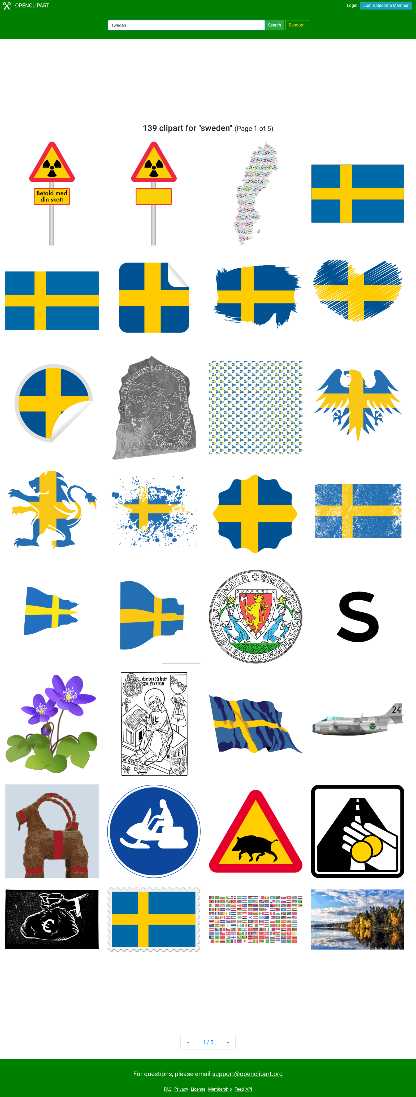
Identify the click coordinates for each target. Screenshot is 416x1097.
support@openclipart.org (247, 1074)
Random (297, 25)
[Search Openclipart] (186, 25)
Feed (239, 1089)
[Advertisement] (208, 83)
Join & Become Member (386, 5)
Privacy (181, 1089)
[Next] (227, 1042)
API (248, 1089)
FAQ (168, 1089)
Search (274, 25)
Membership (220, 1089)
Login (352, 5)
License (198, 1089)
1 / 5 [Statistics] (208, 1042)
